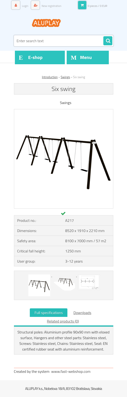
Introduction (50, 77)
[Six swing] (63, 111)
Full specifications (49, 312)
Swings (65, 77)
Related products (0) (63, 321)
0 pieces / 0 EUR (97, 6)
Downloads (82, 312)
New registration (51, 6)
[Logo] (46, 23)
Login (25, 6)
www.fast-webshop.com (71, 371)
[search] (108, 41)
